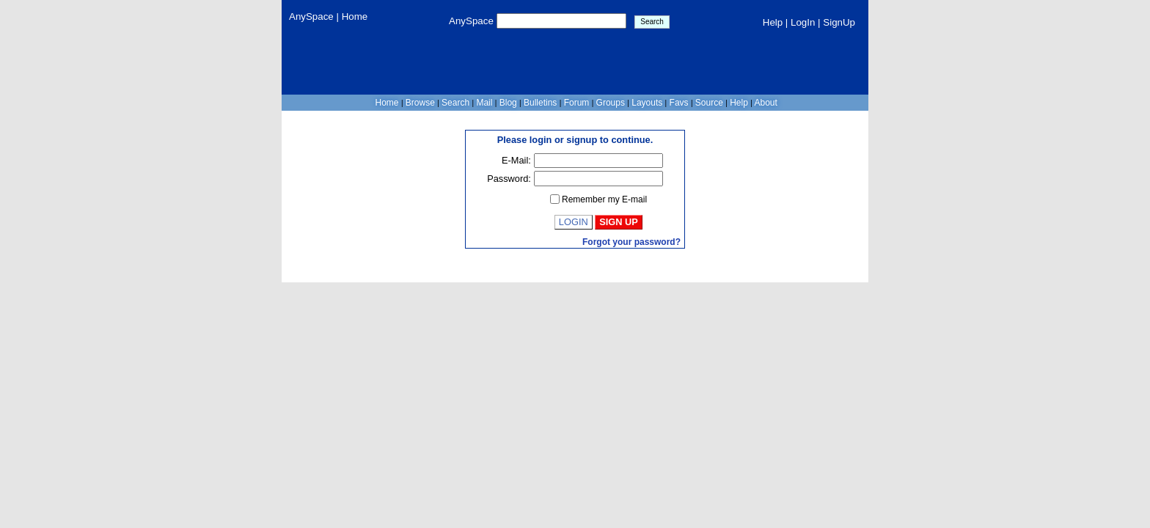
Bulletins (540, 103)
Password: (509, 178)
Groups (610, 103)
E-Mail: (516, 160)
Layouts (647, 103)
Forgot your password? (631, 242)
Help (773, 22)
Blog (508, 103)
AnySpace (312, 16)
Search (455, 103)
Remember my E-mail (604, 199)
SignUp (839, 22)
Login (573, 221)
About (764, 103)
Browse (420, 103)
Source (709, 103)
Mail (484, 103)
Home (355, 16)
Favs (679, 103)
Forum (576, 103)
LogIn (803, 22)
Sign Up (618, 221)
